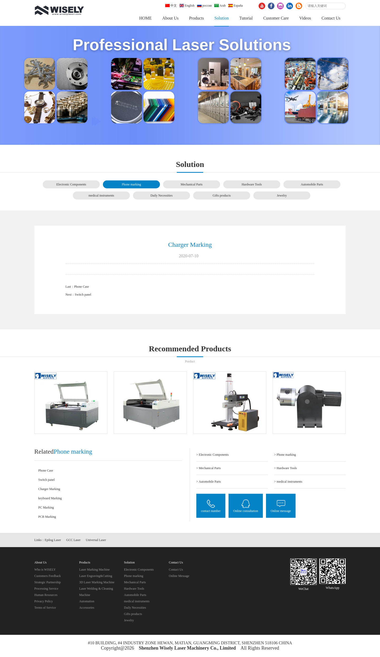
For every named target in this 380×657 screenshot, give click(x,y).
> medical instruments (288, 482)
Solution (221, 18)
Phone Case (81, 287)
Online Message (179, 576)
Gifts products (222, 196)
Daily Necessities (161, 196)
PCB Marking (47, 517)
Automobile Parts (312, 185)
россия (204, 5)
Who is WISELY (45, 570)
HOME (145, 18)
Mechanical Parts (192, 185)
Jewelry (282, 196)
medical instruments (101, 196)
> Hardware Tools (285, 468)
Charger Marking (49, 489)
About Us (170, 18)
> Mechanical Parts (208, 468)
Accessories (86, 608)
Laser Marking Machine (94, 570)
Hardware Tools (252, 185)
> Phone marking (285, 455)
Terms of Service (45, 608)
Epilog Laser (53, 540)
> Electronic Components (212, 455)
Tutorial (246, 18)
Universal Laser (96, 540)
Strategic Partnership (47, 583)
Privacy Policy (43, 602)
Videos (305, 18)
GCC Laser (73, 540)
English (186, 5)
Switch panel (83, 295)
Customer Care (276, 18)
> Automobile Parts (208, 482)
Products (196, 18)
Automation (86, 602)
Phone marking (131, 185)
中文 (171, 5)
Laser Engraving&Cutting (95, 576)
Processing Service (46, 589)
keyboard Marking (50, 498)
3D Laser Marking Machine (97, 583)
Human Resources (46, 595)
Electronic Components (71, 185)
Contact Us (330, 18)
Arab (220, 5)
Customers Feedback (47, 576)
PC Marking (46, 508)
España (235, 5)
